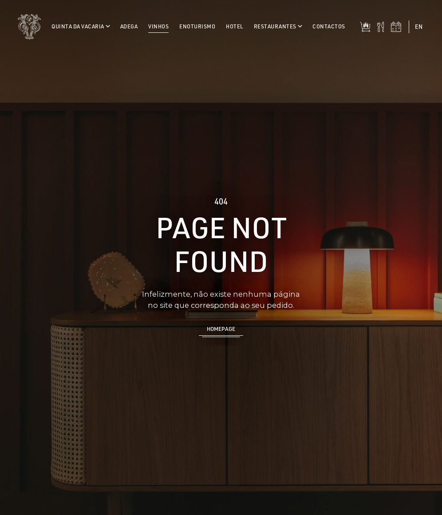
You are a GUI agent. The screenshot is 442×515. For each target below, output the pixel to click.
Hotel (234, 26)
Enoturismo (197, 26)
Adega (129, 26)
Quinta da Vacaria (80, 26)
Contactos (328, 26)
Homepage (221, 328)
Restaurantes (278, 26)
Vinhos (158, 26)
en (418, 26)
